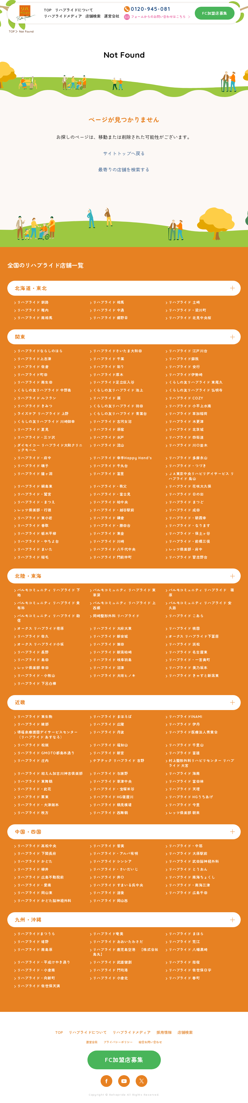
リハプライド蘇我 (184, 359)
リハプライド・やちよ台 (38, 541)
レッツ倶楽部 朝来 (184, 813)
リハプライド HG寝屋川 (113, 797)
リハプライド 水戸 (109, 437)
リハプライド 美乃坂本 (188, 667)
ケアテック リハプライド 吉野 (118, 760)
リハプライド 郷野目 (110, 318)
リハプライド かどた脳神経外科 (44, 900)
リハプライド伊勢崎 (186, 374)
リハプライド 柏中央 (110, 502)
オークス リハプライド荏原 (40, 628)
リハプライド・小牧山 (36, 675)
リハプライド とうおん (188, 869)
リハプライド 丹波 (109, 732)
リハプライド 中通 (109, 310)
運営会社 (111, 16)
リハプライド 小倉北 (110, 978)
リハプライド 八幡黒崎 (188, 949)
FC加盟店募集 (214, 13)
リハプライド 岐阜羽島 (112, 660)
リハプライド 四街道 (186, 437)
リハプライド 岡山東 (35, 893)
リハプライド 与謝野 (110, 773)
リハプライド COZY (186, 398)
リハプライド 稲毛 (33, 557)
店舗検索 (93, 16)
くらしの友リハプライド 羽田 (118, 406)
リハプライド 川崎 (109, 541)
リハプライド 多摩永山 (188, 458)
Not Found (26, 31)
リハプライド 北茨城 (186, 429)
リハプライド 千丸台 (110, 466)
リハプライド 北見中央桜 (190, 318)
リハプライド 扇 (107, 398)
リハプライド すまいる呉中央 (118, 885)
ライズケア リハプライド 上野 (43, 413)
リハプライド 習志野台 (188, 557)
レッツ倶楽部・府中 (186, 549)
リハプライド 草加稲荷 (188, 413)
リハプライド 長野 (33, 652)
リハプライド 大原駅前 (188, 853)
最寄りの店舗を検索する (124, 170)
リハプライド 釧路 (33, 302)
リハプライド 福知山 (110, 745)
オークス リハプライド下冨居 (194, 636)
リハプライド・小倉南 (36, 970)
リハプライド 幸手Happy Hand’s (122, 458)
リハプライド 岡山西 (110, 900)
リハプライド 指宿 (184, 962)
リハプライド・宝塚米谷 (114, 789)
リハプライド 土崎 (184, 302)
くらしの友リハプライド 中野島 (44, 390)
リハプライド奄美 (108, 934)
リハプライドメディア (63, 16)
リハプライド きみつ (35, 406)
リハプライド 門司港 (110, 970)
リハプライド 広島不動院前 (40, 877)
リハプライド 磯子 (33, 466)
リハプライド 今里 (184, 805)
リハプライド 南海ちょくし (192, 877)
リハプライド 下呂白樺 (36, 683)
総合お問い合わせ (150, 1042)
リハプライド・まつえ (36, 502)
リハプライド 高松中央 (36, 846)
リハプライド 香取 (33, 525)
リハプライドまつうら (36, 934)
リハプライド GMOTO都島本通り (46, 753)
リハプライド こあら (186, 616)
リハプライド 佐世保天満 (38, 986)
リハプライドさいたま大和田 (117, 351)
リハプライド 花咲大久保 (190, 486)
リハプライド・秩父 (110, 486)
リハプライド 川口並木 (188, 445)
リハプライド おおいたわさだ (118, 941)
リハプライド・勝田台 (112, 525)
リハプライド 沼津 (109, 667)
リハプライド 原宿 (109, 429)
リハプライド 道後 (109, 893)
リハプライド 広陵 (109, 724)
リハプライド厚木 (108, 374)
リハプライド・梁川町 (188, 310)
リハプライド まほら (186, 934)
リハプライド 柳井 (33, 869)
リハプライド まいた (35, 549)
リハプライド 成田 (184, 510)
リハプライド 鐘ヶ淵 (35, 474)
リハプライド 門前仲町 (112, 557)
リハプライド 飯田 (109, 644)
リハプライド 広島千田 (188, 893)
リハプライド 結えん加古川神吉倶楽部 (50, 773)
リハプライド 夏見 (33, 429)
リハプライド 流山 (109, 445)
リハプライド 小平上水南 (190, 406)
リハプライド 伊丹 (184, 724)
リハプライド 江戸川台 (188, 351)
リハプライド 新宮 (109, 753)
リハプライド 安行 (184, 367)
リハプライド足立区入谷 (114, 382)
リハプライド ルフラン (36, 398)
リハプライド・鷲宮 (34, 494)
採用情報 (164, 1032)
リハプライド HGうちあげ (191, 797)
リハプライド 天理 (184, 789)
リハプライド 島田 (33, 660)
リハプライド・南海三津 (190, 885)
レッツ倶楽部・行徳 (34, 510)
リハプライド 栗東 (33, 797)
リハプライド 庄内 (33, 760)
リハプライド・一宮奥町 (190, 660)
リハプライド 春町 (184, 978)
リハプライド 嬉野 (33, 941)
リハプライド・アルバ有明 (116, 853)
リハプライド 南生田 (35, 382)
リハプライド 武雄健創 (112, 962)
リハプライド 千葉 (109, 359)
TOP (47, 10)
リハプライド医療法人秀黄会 (193, 732)
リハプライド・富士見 (112, 494)
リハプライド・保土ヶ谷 (190, 533)
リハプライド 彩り (109, 367)
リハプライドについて (74, 10)
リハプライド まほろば (112, 716)
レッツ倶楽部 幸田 (33, 667)
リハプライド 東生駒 (35, 716)
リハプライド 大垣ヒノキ (114, 675)
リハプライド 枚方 (33, 813)
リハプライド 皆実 (109, 846)
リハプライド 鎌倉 (109, 518)
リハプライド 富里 (109, 474)
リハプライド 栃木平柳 (36, 533)
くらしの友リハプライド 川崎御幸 (46, 421)
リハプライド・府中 (34, 458)
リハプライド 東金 (109, 533)
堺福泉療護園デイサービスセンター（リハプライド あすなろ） (47, 734)
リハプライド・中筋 (186, 846)
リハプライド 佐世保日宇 (190, 970)
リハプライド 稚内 (33, 310)
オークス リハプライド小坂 (40, 644)
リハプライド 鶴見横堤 (112, 805)
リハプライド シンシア (112, 861)
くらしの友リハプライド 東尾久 (196, 382)
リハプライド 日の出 (186, 494)
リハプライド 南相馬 (35, 318)
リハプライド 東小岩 (35, 518)
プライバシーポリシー (118, 1042)
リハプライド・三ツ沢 (36, 437)
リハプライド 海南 (184, 773)
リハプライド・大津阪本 (38, 805)
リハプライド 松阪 (33, 745)
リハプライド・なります (190, 525)
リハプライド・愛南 (34, 885)
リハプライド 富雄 (184, 753)
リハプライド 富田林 (186, 781)
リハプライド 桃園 (184, 628)
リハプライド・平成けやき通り (43, 962)
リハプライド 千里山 (186, 745)
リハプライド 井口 (109, 877)
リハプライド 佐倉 (33, 367)
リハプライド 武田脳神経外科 (194, 861)
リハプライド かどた (35, 861)
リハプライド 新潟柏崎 (112, 652)
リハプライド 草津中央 (112, 781)
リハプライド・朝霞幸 (188, 518)
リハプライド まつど (186, 502)
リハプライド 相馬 (109, 302)
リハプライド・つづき (188, 466)
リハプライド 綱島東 (35, 486)
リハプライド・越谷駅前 (114, 510)
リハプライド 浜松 (184, 644)
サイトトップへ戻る (124, 153)
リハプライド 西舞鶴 (110, 813)
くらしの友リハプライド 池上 (118, 390)
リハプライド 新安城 (110, 636)
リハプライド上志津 (34, 359)
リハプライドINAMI (186, 716)
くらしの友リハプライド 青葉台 (120, 413)
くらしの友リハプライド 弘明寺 (196, 390)
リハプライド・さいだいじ (116, 869)
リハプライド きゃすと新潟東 (194, 675)
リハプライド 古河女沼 (112, 421)
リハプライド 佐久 (33, 636)
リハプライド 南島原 (35, 949)
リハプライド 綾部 (33, 724)
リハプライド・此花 (34, 789)
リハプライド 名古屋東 (188, 652)
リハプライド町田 (32, 374)
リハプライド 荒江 (184, 941)
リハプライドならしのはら (40, 351)
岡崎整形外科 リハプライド (116, 616)
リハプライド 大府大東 (112, 628)
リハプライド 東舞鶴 (35, 781)
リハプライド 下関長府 (36, 853)
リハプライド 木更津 (186, 421)
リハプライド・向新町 (36, 978)
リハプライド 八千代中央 (114, 549)
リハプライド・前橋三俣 (190, 541)
